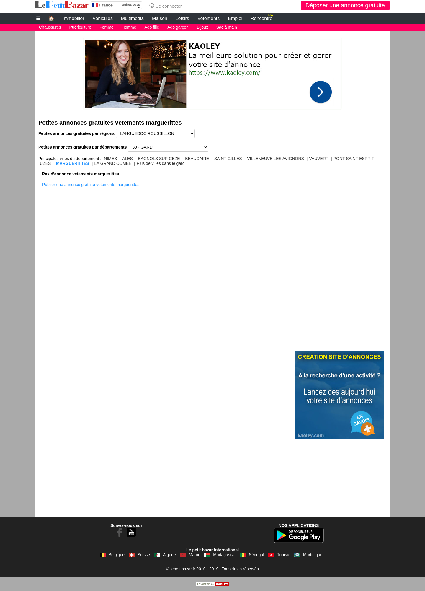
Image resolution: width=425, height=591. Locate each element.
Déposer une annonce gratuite (345, 5)
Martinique (312, 554)
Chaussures (50, 27)
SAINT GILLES (228, 158)
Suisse (144, 554)
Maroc (194, 554)
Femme (106, 27)
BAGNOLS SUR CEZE (159, 158)
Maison (159, 18)
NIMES (110, 158)
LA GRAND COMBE (112, 163)
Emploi (235, 18)
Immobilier (73, 18)
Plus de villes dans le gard (161, 163)
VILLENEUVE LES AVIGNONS (275, 158)
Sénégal (256, 554)
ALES (127, 158)
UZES (45, 163)
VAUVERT (318, 158)
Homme (129, 27)
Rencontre (262, 17)
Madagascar (224, 554)
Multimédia (132, 18)
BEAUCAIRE (197, 158)
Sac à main (226, 27)
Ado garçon (178, 27)
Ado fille (151, 27)
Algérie (169, 554)
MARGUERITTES (72, 163)
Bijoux (202, 27)
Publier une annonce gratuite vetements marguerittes (90, 184)
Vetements (208, 18)
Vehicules (102, 18)
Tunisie (283, 554)
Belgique (117, 554)
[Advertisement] (212, 72)
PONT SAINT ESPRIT (354, 158)
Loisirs (182, 18)
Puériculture (80, 27)
